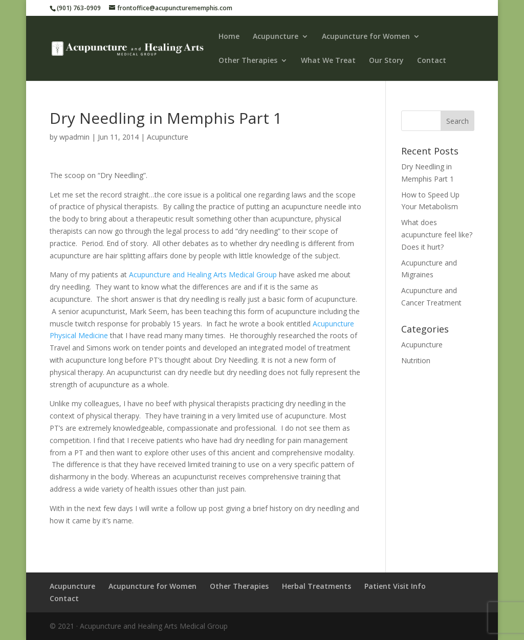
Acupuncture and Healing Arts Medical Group (203, 274)
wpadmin (74, 137)
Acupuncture (275, 37)
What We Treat (328, 61)
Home (229, 37)
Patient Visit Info (395, 586)
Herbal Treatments (316, 586)
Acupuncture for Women (366, 37)
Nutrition (415, 360)
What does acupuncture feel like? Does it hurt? (436, 234)
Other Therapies (248, 61)
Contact (431, 61)
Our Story (386, 61)
